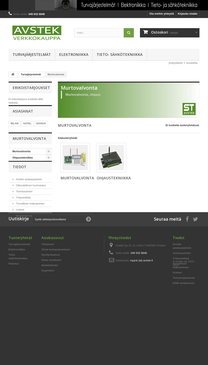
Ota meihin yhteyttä (162, 13)
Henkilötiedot (49, 311)
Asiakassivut (52, 283)
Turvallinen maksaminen (29, 226)
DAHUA (41, 129)
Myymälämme (23, 238)
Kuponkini (47, 316)
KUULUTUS (28, 135)
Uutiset (19, 232)
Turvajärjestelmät (32, 54)
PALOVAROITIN (20, 141)
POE (13, 135)
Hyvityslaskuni (50, 300)
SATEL (27, 129)
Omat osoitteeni (51, 306)
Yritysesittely (23, 220)
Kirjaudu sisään (187, 13)
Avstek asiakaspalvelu (28, 202)
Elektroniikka (73, 54)
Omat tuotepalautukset (55, 295)
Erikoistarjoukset (31, 87)
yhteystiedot (176, 62)
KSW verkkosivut (183, 329)
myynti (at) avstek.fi (141, 306)
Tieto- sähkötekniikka (120, 54)
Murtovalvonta (21, 169)
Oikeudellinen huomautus (30, 208)
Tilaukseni (47, 290)
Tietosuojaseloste (184, 323)
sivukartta (191, 62)
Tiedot (19, 191)
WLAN (14, 129)
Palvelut (14, 309)
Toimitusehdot (23, 214)
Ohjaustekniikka (22, 176)
